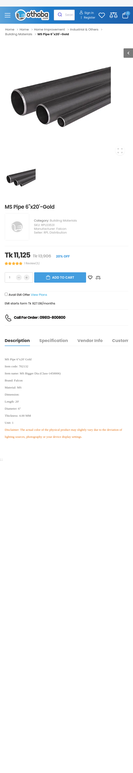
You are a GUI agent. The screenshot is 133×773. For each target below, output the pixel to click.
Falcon (61, 229)
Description (17, 340)
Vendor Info (90, 340)
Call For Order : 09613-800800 (39, 317)
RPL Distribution (55, 232)
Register (89, 17)
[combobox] (64, 15)
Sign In (86, 13)
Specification (53, 340)
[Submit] (59, 15)
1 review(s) (32, 263)
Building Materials (63, 220)
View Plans (39, 294)
